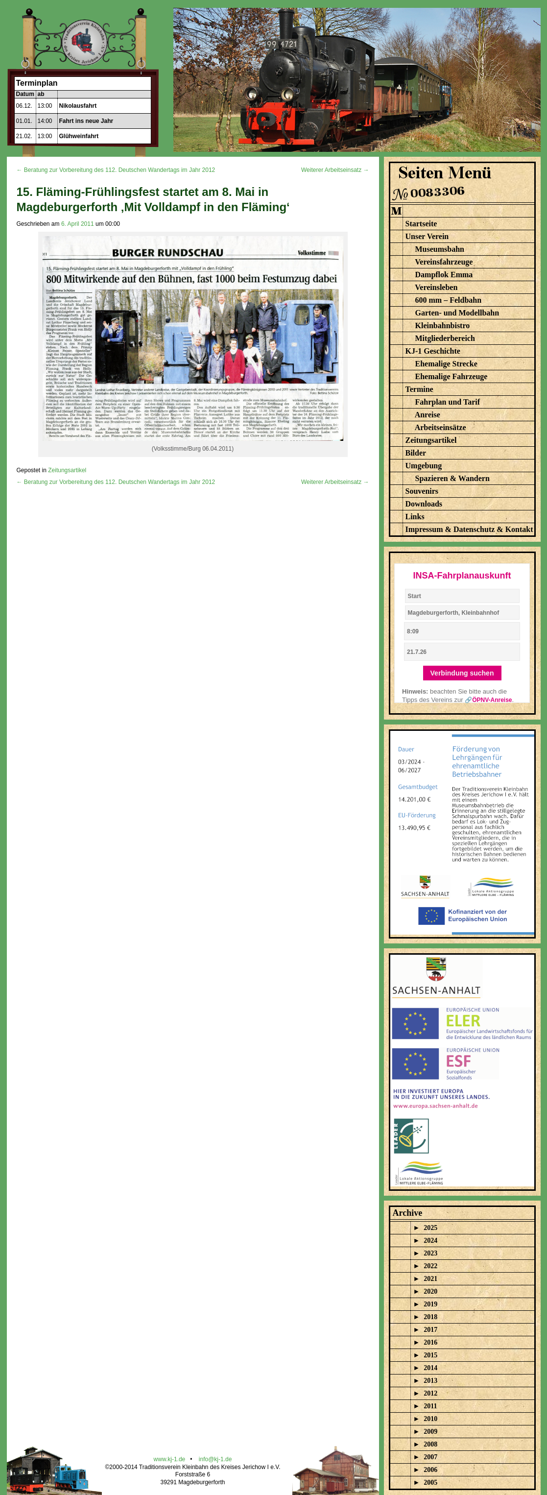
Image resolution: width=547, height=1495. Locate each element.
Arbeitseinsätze (440, 427)
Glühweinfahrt (79, 136)
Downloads (424, 504)
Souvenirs (422, 491)
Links (415, 516)
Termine (419, 389)
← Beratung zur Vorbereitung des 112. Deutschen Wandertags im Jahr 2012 (116, 170)
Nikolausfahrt (78, 105)
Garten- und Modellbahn (457, 313)
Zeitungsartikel (67, 470)
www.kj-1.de (170, 1459)
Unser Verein (427, 236)
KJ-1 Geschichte (432, 351)
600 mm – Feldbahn (448, 300)
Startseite (421, 223)
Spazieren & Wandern (452, 478)
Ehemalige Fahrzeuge (451, 376)
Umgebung (423, 465)
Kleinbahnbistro (442, 325)
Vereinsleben (436, 287)
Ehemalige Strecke (446, 364)
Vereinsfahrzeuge (444, 262)
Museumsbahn (439, 249)
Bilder (416, 453)
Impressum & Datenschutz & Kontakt (469, 529)
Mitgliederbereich (445, 338)
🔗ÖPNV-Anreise (488, 700)
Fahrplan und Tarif (447, 402)
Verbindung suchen (462, 673)
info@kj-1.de (215, 1459)
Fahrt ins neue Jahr (86, 121)
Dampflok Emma (444, 274)
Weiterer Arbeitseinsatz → (335, 170)
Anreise (427, 414)
